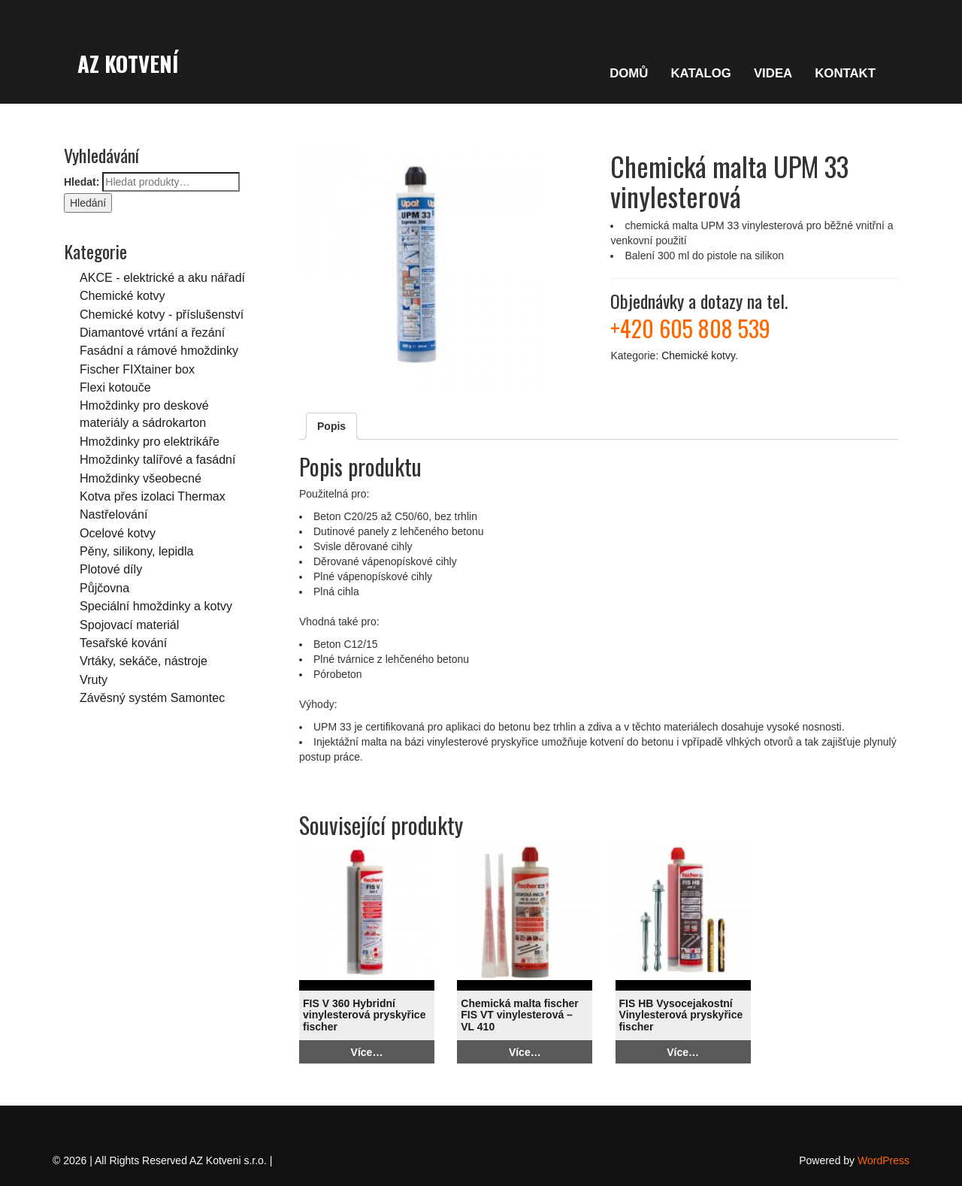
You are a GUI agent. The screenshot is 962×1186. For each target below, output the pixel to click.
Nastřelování (113, 514)
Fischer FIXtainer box (137, 369)
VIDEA (773, 73)
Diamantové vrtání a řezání (152, 332)
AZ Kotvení (127, 63)
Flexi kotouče (115, 387)
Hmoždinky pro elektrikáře (149, 441)
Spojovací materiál (129, 624)
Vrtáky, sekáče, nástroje (143, 660)
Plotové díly (111, 569)
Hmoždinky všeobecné (140, 478)
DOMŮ (629, 73)
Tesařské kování (123, 642)
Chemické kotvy (122, 295)
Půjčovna (104, 588)
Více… (367, 1052)
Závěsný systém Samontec (152, 697)
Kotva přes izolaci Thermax (152, 496)
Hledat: (81, 182)
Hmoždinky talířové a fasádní (158, 459)
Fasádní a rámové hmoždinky (159, 350)
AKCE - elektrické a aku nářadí (162, 277)
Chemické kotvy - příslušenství (162, 314)
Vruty (93, 679)
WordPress (883, 1160)
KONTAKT (845, 73)
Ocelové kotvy (118, 533)
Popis (331, 426)
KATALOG (700, 73)
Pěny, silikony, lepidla (136, 551)
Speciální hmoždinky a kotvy (156, 606)
